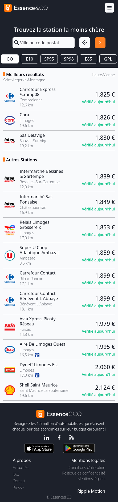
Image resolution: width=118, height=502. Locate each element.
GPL (108, 59)
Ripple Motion (91, 491)
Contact (19, 480)
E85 (88, 59)
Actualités (21, 467)
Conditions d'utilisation (86, 467)
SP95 (49, 59)
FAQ (16, 474)
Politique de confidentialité (83, 473)
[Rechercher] (100, 42)
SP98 (69, 59)
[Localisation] (84, 42)
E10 (29, 59)
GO (10, 59)
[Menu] (109, 8)
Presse (18, 487)
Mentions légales (91, 478)
